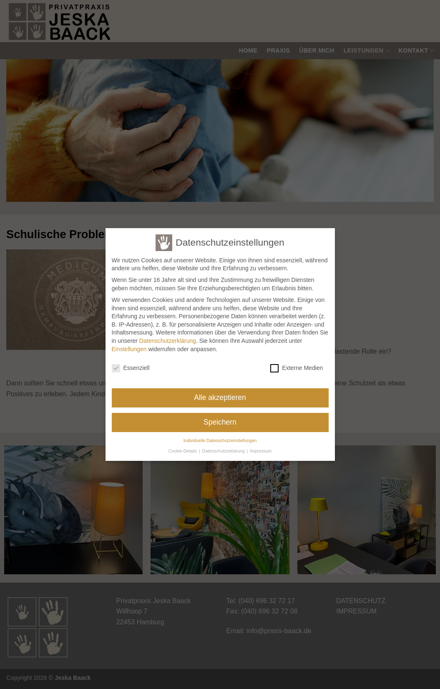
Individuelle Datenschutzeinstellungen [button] (220, 436)
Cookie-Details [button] (183, 446)
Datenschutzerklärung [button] (224, 446)
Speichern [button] (220, 418)
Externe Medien (296, 364)
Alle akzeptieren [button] (220, 394)
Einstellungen (129, 345)
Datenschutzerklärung (167, 337)
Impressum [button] (261, 446)
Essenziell (131, 364)
